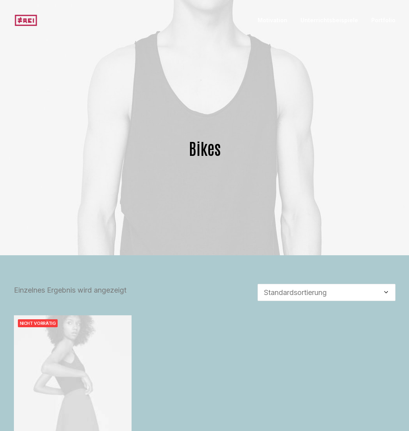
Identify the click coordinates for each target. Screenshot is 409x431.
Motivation (272, 20)
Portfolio (383, 20)
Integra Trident (73, 421)
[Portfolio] (26, 20)
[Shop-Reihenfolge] (326, 271)
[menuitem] (275, 20)
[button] (73, 353)
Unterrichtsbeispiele (329, 20)
